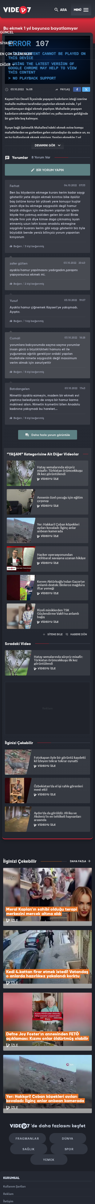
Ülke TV (55, 1188)
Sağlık (31, 1092)
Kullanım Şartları (14, 1132)
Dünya (65, 1080)
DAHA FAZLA (80, 859)
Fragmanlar (29, 1080)
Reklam (8, 1142)
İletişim (8, 1151)
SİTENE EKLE (53, 632)
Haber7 (77, 1188)
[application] (47, 60)
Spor (66, 1092)
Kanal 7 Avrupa (41, 1188)
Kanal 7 (11, 1188)
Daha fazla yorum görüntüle (47, 433)
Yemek (49, 1105)
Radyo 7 (26, 1188)
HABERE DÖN (76, 632)
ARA (61, 10)
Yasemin (49, 1197)
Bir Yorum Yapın (47, 170)
